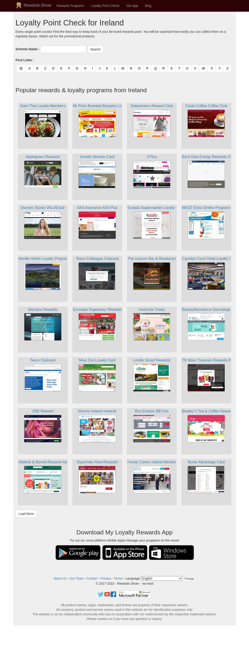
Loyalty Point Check (105, 6)
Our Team (77, 578)
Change (189, 578)
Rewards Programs (70, 6)
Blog (148, 6)
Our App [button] (132, 6)
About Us (60, 578)
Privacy (106, 578)
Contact (92, 578)
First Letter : (25, 60)
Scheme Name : (27, 49)
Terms (118, 578)
